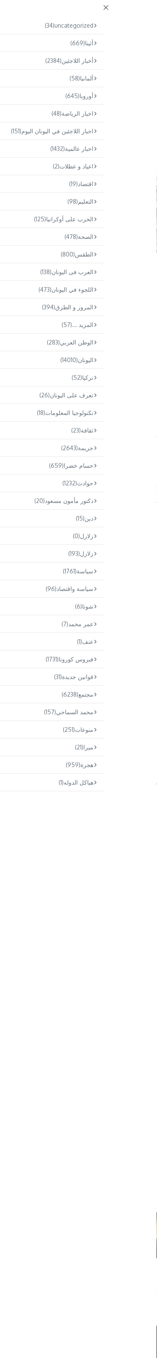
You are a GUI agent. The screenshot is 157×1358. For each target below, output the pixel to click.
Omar (74, 1145)
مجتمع (110, 71)
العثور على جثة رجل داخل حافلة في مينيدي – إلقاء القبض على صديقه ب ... (31, 1274)
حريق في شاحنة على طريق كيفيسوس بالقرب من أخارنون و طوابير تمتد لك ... (112, 1274)
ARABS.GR (102, 15)
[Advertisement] (78, 340)
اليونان (138, 93)
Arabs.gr (11, 781)
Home (129, 71)
